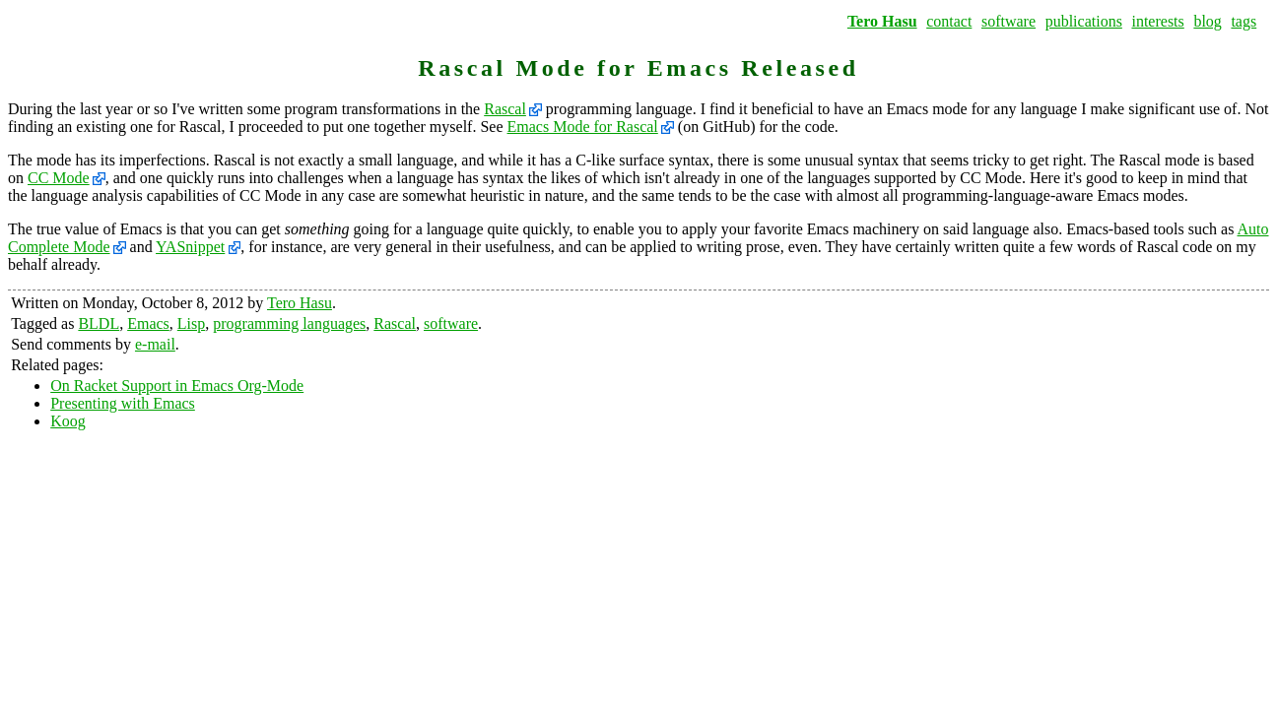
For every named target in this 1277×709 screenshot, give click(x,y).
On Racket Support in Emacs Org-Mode (176, 385)
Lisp (191, 323)
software (1008, 21)
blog (1207, 21)
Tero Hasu (882, 21)
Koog (68, 421)
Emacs (148, 323)
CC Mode (59, 177)
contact (949, 21)
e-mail (155, 344)
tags (1243, 21)
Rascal (505, 108)
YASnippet (190, 246)
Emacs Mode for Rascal (582, 126)
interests (1157, 21)
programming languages (289, 323)
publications (1083, 21)
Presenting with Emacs (122, 403)
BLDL (98, 323)
